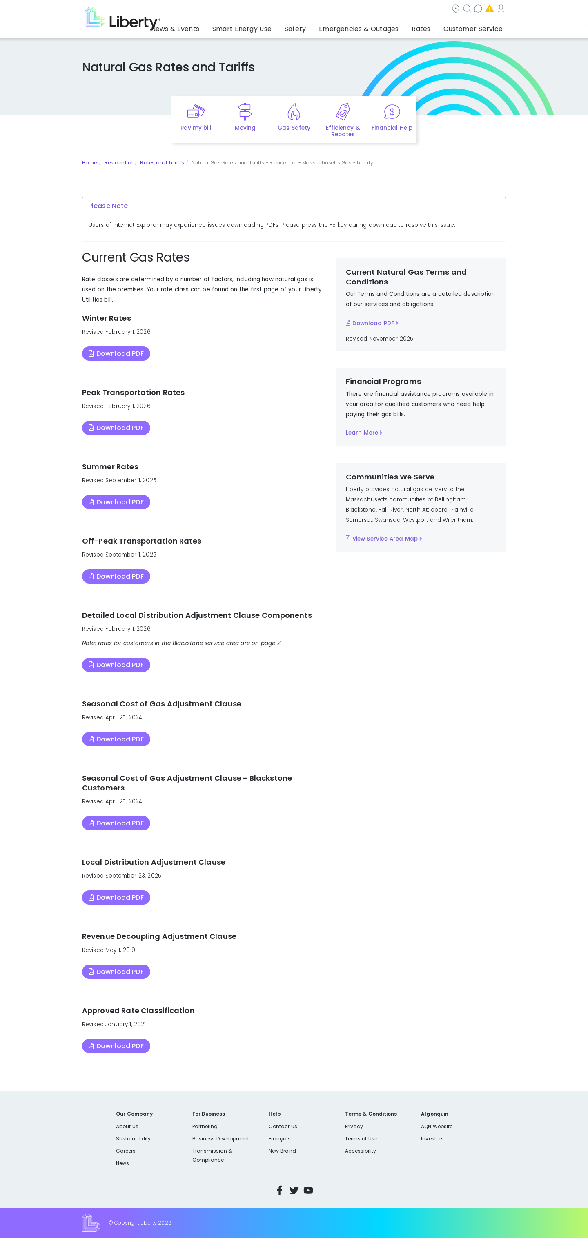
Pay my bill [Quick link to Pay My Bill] (196, 128)
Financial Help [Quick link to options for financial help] (392, 128)
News (122, 1163)
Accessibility (360, 1150)
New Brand (282, 1150)
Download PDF (120, 353)
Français (280, 1138)
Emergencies (436, 9)
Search (343, 9)
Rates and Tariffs (162, 162)
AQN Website (436, 1126)
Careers (126, 1150)
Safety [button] (316, 26)
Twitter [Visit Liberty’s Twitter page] (294, 1190)
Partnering (205, 1126)
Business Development (220, 1138)
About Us (127, 1126)
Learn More (362, 433)
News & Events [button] (211, 26)
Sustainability (133, 1138)
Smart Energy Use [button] (269, 26)
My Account (488, 9)
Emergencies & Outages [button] (373, 26)
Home (89, 162)
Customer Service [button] (475, 26)
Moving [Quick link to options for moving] (245, 128)
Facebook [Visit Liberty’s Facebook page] (279, 1190)
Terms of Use (361, 1138)
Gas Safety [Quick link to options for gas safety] (294, 128)
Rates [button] (429, 26)
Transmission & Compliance (212, 1155)
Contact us (386, 9)
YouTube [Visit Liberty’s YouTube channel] (308, 1190)
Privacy (354, 1126)
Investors (432, 1138)
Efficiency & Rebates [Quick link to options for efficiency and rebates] (343, 131)
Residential (119, 162)
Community (299, 9)
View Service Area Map (385, 539)
